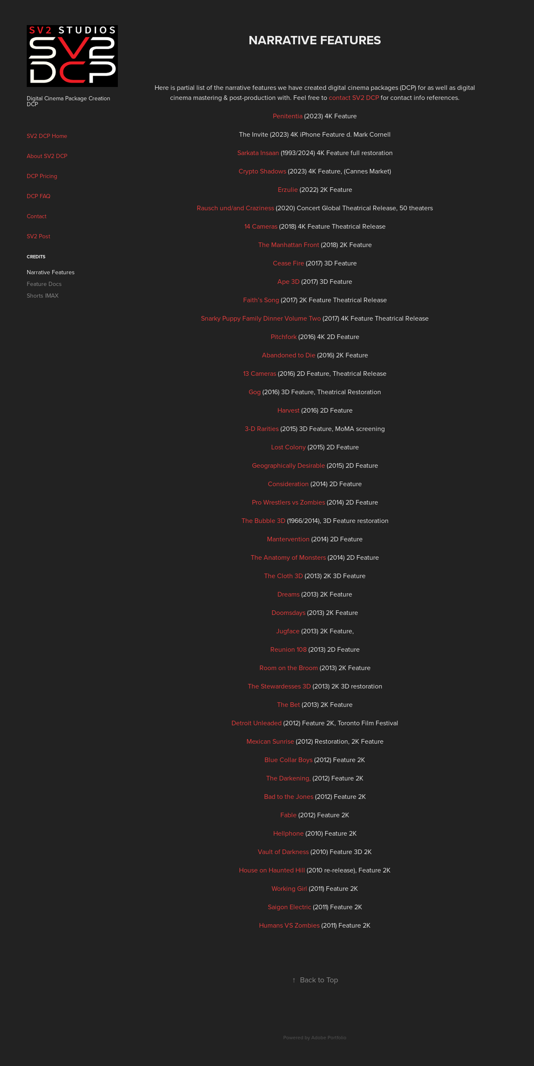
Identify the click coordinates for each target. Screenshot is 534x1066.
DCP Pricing (42, 176)
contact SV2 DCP (354, 97)
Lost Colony (288, 446)
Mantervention (288, 538)
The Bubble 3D (263, 520)
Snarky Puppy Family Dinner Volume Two (261, 318)
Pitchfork (284, 336)
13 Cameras (259, 373)
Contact (36, 216)
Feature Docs (44, 284)
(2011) (298, 888)
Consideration (288, 483)
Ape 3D (288, 281)
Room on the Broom (288, 667)
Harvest (288, 410)
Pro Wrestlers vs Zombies (288, 502)
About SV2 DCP (47, 156)
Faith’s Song (261, 299)
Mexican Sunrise (270, 741)
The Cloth (278, 575)
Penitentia (288, 115)
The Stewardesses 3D (279, 686)
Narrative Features (51, 272)
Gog (255, 391)
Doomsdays (288, 612)
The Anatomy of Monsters (288, 557)
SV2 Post (38, 236)
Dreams (288, 594)
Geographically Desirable (288, 465)
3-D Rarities (262, 428)
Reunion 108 (288, 649)
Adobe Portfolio (328, 1037)
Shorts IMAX (42, 295)
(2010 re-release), (299, 870)
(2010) (299, 833)
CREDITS (36, 256)
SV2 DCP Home (47, 136)
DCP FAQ (39, 196)
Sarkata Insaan (258, 152)
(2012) (299, 796)
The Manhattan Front (288, 244)
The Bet (288, 704)
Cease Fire (288, 263)
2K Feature (336, 630)
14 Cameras (260, 226)
